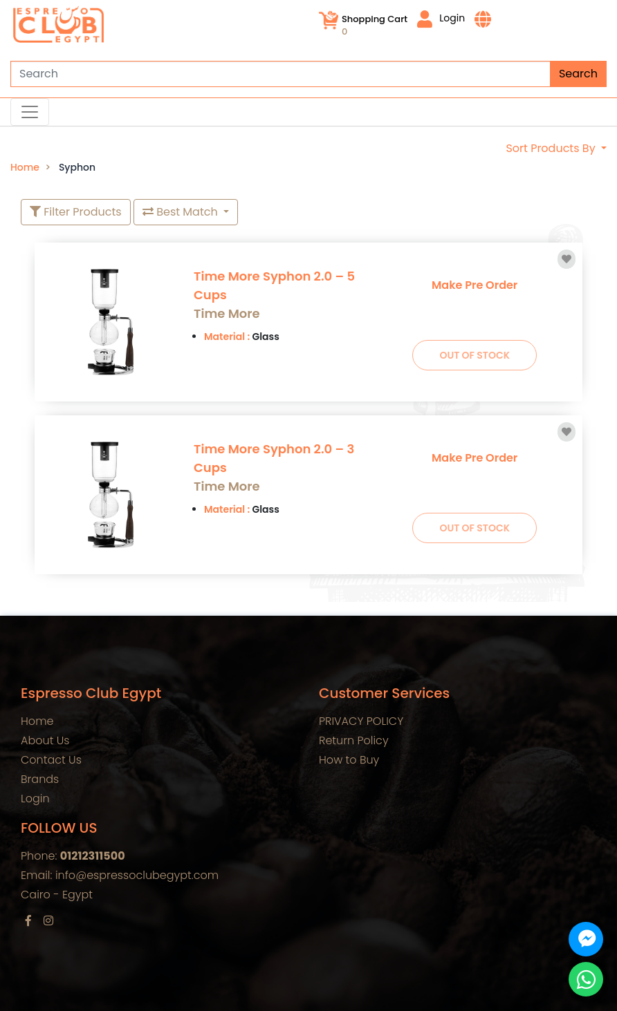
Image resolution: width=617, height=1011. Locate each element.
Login (441, 19)
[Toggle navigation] (29, 112)
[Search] (308, 74)
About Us (45, 740)
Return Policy (354, 740)
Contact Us (51, 760)
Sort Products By (552, 148)
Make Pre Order (474, 285)
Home (24, 167)
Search (578, 74)
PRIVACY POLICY (361, 721)
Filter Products (76, 212)
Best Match (181, 212)
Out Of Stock (474, 355)
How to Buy (349, 760)
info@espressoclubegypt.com (137, 875)
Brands (40, 779)
